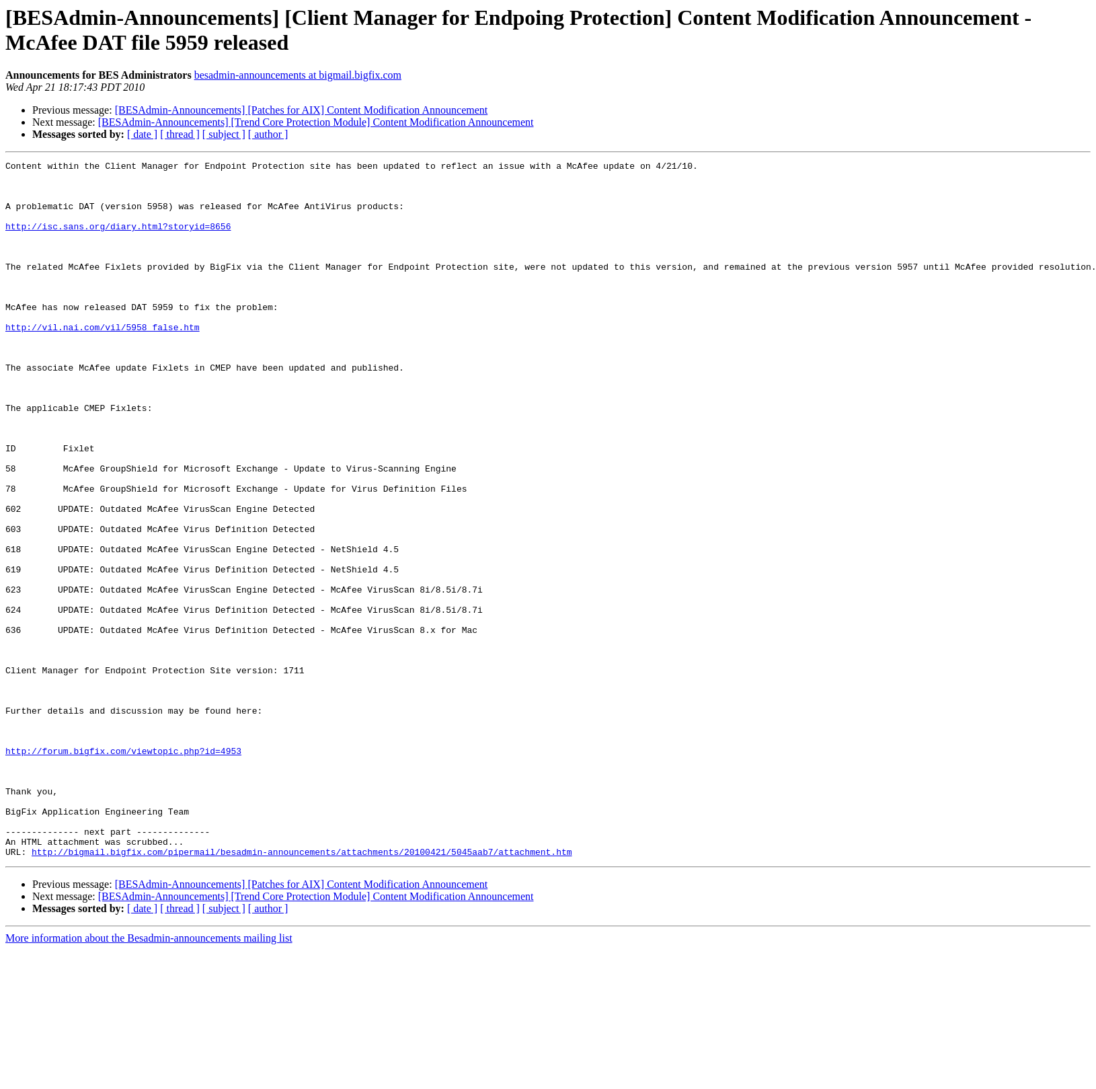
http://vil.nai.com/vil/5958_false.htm (102, 361)
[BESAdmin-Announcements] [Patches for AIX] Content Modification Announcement (301, 110)
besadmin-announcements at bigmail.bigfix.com (297, 75)
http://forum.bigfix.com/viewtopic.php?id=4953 (123, 870)
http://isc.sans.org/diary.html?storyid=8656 (118, 240)
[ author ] (268, 134)
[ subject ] (223, 134)
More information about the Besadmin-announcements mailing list (148, 1077)
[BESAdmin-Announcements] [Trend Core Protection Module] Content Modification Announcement (316, 122)
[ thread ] (180, 134)
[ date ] (142, 134)
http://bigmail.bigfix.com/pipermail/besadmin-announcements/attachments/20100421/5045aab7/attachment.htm (302, 991)
